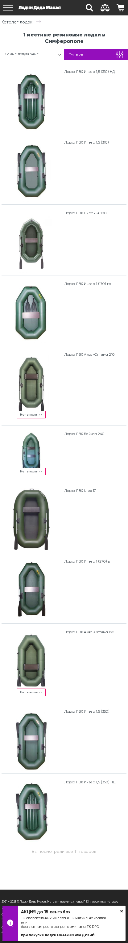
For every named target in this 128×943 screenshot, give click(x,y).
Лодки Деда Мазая (40, 7)
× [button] (121, 911)
